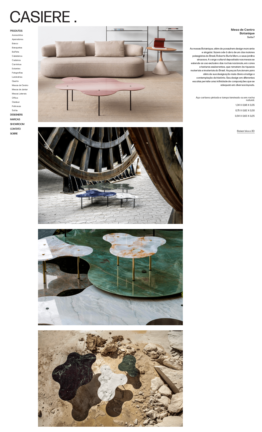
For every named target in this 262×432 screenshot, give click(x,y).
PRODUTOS (16, 30)
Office (15, 98)
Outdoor (16, 102)
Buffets (15, 52)
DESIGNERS (16, 114)
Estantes (16, 68)
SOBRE (14, 133)
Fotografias (17, 72)
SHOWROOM (17, 124)
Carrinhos (17, 64)
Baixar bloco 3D (246, 131)
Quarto (15, 81)
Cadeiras (16, 60)
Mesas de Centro (20, 85)
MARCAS (15, 119)
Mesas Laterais (19, 93)
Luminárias (17, 77)
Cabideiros (17, 56)
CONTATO (15, 128)
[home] (43, 17)
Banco (15, 43)
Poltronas (16, 106)
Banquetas (17, 47)
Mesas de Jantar (20, 89)
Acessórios (17, 35)
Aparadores (17, 39)
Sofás (15, 110)
